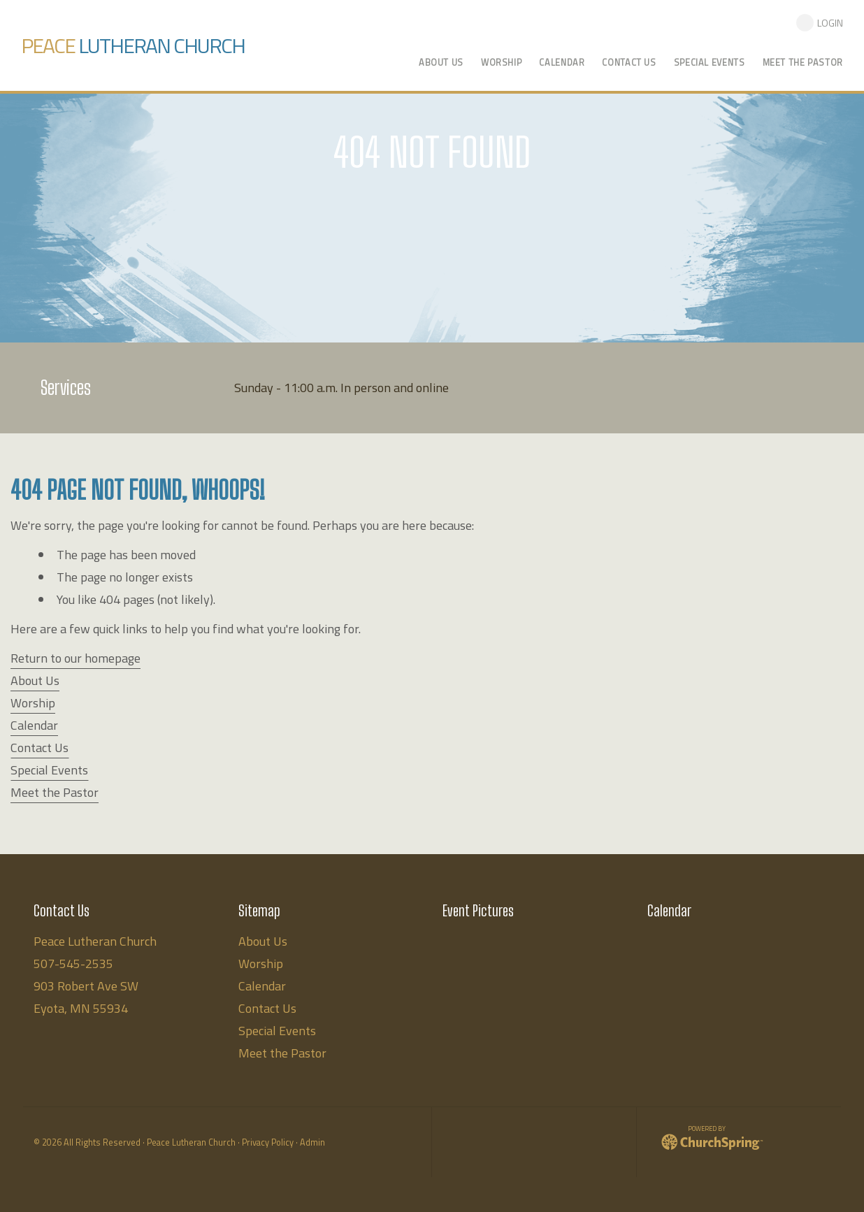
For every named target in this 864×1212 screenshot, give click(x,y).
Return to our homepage (75, 658)
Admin (312, 1142)
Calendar (34, 725)
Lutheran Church (133, 45)
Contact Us (39, 747)
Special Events (49, 769)
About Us (34, 680)
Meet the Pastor (54, 792)
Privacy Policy (268, 1142)
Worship (32, 702)
